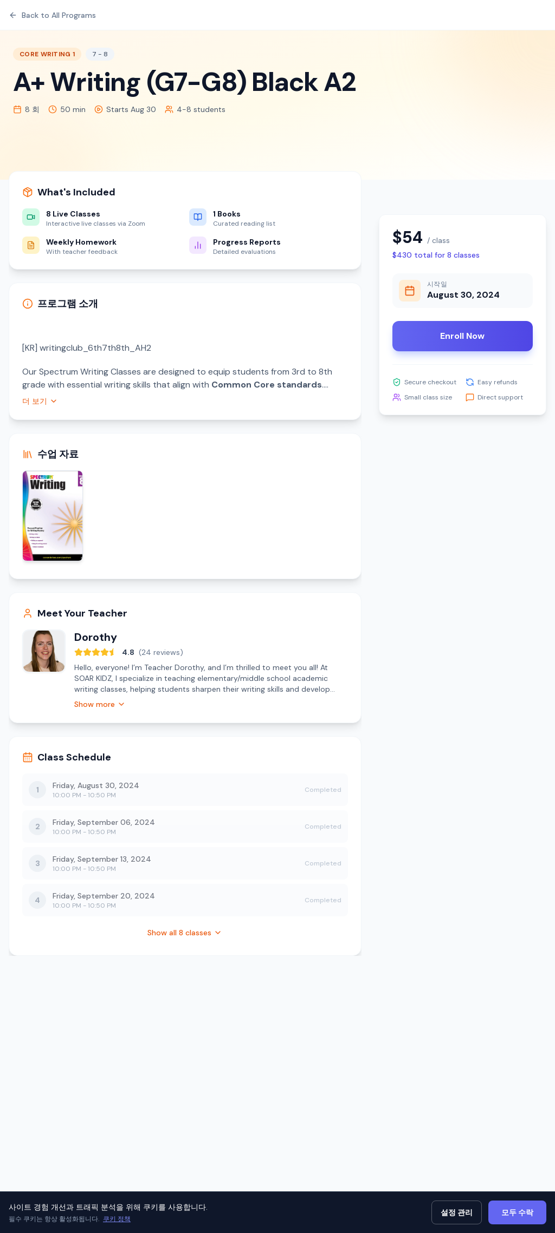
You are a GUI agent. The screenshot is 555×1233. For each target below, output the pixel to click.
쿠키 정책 (117, 1219)
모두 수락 (517, 1212)
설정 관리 (457, 1212)
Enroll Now (462, 336)
